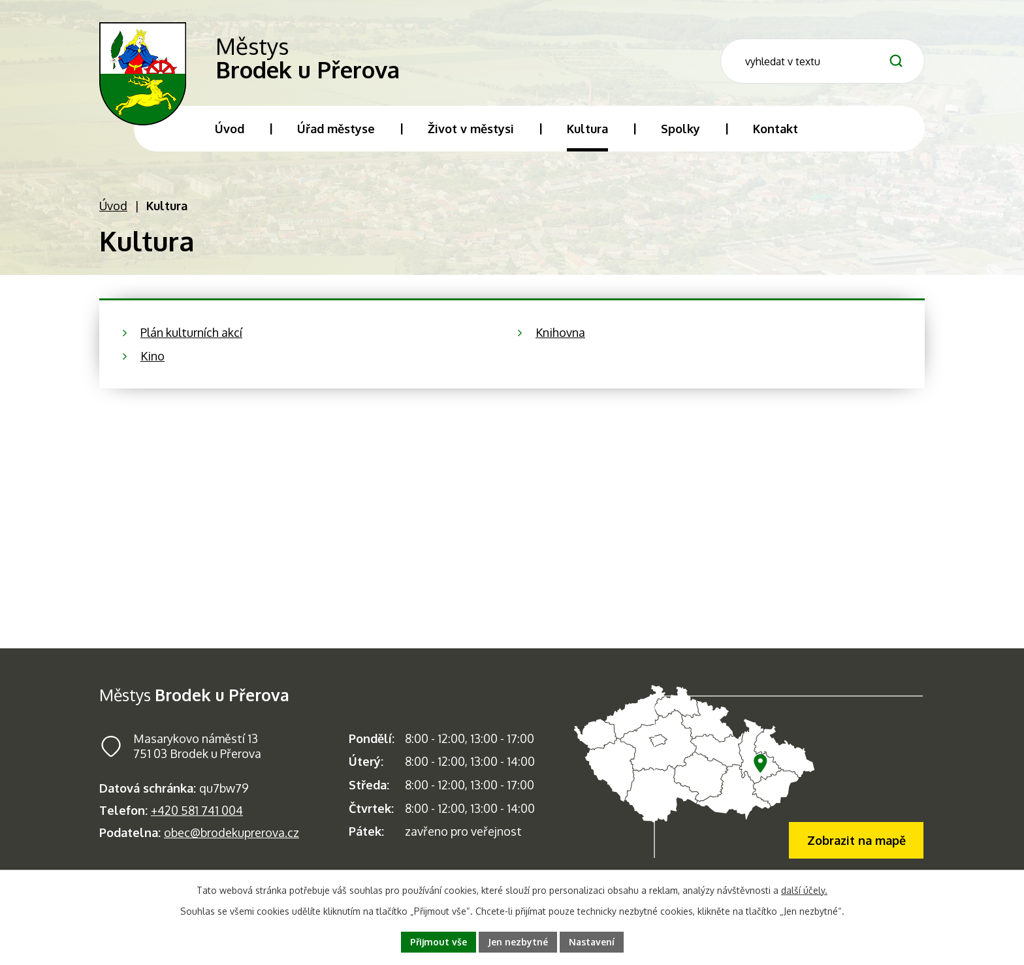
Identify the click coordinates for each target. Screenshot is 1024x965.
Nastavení (592, 941)
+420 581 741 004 (197, 810)
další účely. (804, 890)
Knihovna (560, 332)
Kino (152, 356)
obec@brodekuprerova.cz (231, 832)
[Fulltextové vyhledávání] (822, 61)
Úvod (113, 205)
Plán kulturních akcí (191, 332)
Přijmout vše (438, 941)
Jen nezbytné (518, 941)
